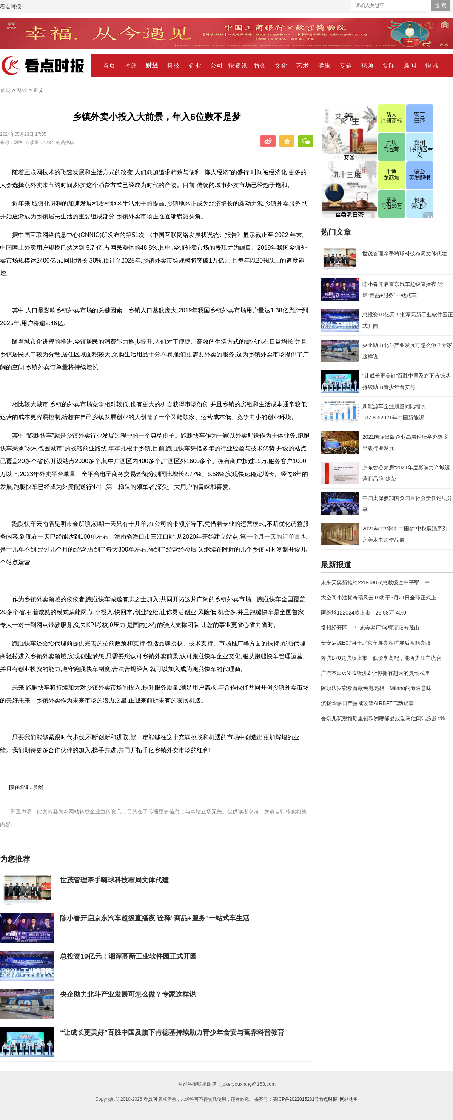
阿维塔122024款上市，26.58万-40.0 (363, 613)
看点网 (150, 1099)
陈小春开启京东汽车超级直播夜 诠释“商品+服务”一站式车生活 (155, 918)
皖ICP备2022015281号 (296, 1099)
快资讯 (238, 65)
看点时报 (10, 6)
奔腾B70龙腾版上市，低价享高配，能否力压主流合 (381, 658)
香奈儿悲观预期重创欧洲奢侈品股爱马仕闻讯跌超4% (383, 718)
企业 (195, 65)
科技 (173, 65)
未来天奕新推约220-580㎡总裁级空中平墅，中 (375, 582)
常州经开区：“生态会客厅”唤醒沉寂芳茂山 (370, 628)
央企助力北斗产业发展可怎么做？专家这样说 (128, 994)
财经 (152, 65)
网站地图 (349, 1099)
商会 (259, 65)
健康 (324, 65)
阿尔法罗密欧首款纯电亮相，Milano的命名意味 (376, 688)
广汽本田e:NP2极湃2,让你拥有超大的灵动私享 (375, 673)
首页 (109, 65)
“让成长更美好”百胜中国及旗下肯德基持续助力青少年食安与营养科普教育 (172, 1032)
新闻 (410, 65)
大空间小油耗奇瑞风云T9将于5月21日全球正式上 (378, 598)
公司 (216, 65)
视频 (367, 65)
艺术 (302, 65)
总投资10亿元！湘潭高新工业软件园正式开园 (128, 956)
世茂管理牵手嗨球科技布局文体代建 (114, 880)
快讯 (431, 65)
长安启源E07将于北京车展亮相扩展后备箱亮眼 (376, 643)
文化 (281, 65)
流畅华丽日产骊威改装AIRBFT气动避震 (367, 703)
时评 (130, 65)
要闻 (388, 65)
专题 (345, 65)
